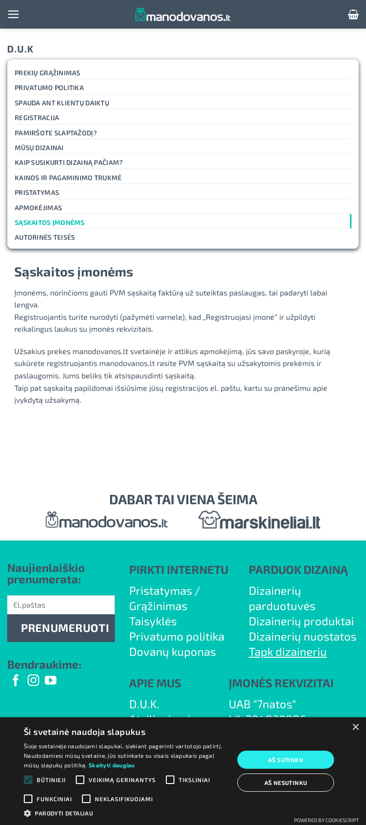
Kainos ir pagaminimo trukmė (68, 177)
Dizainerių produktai (301, 621)
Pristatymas (37, 192)
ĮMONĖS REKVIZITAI (281, 683)
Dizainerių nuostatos (302, 636)
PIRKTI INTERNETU (178, 569)
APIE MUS (155, 683)
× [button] (355, 727)
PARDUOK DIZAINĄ (298, 569)
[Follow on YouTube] (50, 681)
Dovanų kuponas (172, 651)
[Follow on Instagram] (33, 681)
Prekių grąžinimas (48, 73)
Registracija (37, 117)
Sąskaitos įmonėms (50, 222)
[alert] (183, 771)
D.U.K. (144, 704)
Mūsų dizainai (39, 147)
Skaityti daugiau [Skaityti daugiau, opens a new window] (112, 765)
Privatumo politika (49, 87)
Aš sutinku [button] (285, 759)
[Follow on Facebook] (15, 681)
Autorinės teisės (45, 237)
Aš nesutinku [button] (285, 782)
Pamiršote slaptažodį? (56, 133)
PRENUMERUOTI (65, 627)
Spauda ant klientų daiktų (62, 103)
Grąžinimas (158, 605)
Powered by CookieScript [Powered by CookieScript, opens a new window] (326, 820)
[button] (13, 14)
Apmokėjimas (38, 208)
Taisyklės (153, 621)
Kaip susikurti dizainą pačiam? (68, 162)
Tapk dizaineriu (288, 651)
